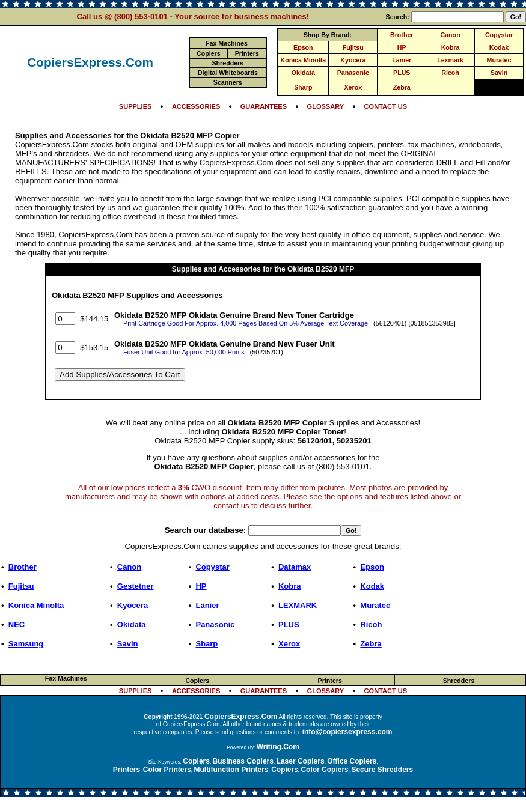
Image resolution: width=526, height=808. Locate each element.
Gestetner (135, 586)
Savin (499, 72)
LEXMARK (297, 605)
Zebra (402, 87)
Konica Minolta (303, 60)
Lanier (401, 60)
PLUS (401, 72)
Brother (401, 34)
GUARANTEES (263, 106)
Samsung (26, 643)
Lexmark (450, 60)
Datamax (294, 566)
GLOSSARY (325, 106)
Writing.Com (278, 747)
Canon (450, 34)
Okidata (303, 72)
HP (401, 47)
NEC (16, 624)
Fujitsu (353, 47)
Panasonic (353, 72)
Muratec (499, 60)
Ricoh (450, 72)
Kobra (450, 47)
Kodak (499, 47)
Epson (303, 47)
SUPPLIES (135, 106)
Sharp (303, 87)
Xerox (353, 87)
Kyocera (352, 60)
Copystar (499, 34)
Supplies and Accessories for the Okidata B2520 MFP (263, 269)
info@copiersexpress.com (347, 732)
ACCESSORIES (196, 106)
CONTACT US (386, 106)
